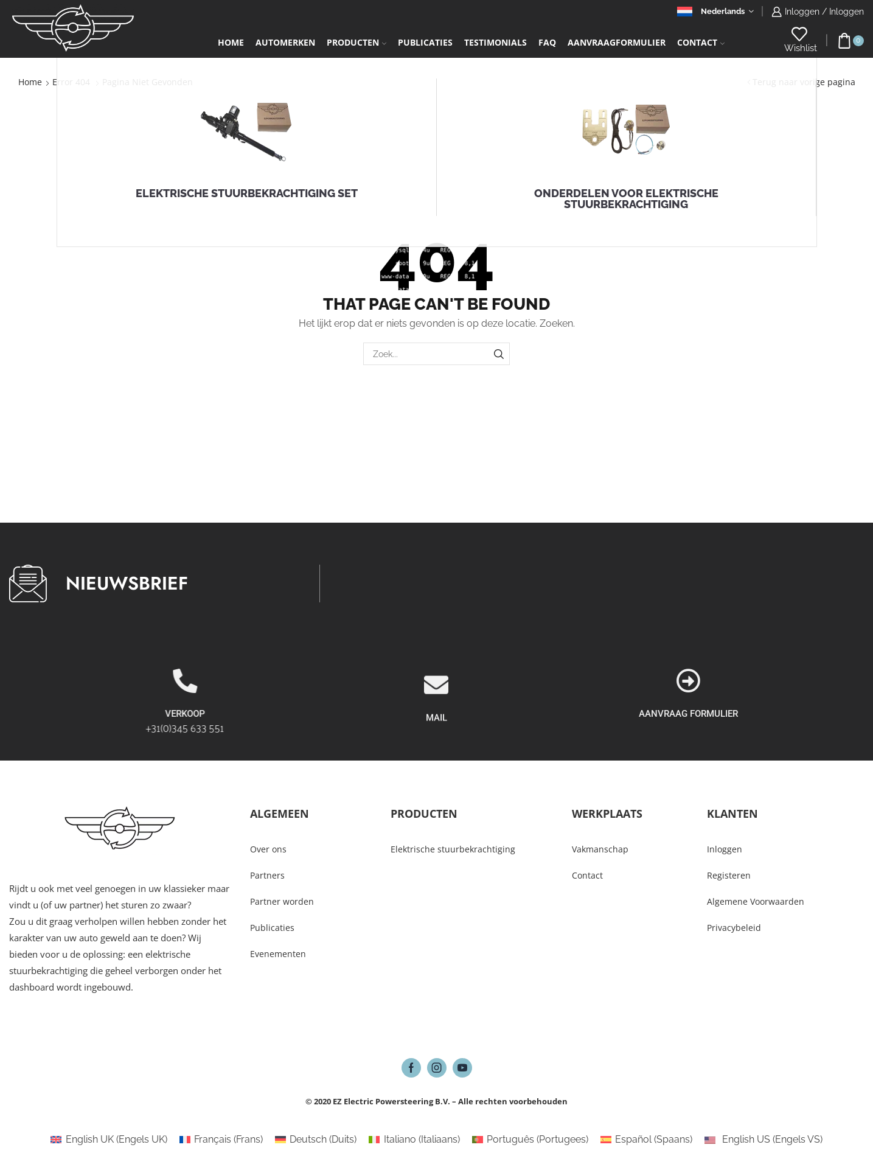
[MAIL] (436, 736)
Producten (356, 42)
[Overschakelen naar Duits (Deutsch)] (316, 1139)
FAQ (547, 42)
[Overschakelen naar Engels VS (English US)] (763, 1139)
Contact (701, 42)
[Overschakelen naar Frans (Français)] (221, 1139)
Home (231, 42)
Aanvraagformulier (617, 42)
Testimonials (495, 42)
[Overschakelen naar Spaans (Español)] (646, 1139)
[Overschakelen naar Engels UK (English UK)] (108, 1139)
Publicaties (425, 42)
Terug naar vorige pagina (804, 82)
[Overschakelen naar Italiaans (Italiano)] (414, 1139)
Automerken (285, 42)
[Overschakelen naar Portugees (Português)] (530, 1139)
